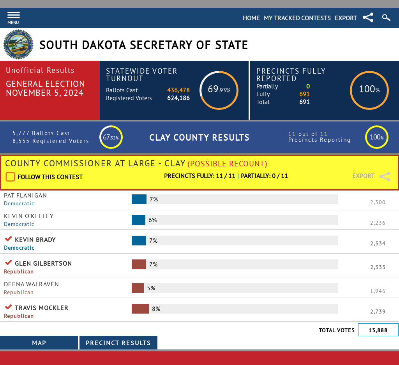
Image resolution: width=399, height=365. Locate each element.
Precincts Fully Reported (291, 74)
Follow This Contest (50, 177)
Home (251, 18)
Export (346, 18)
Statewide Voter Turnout (142, 74)
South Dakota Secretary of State (144, 45)
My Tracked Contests (297, 18)
